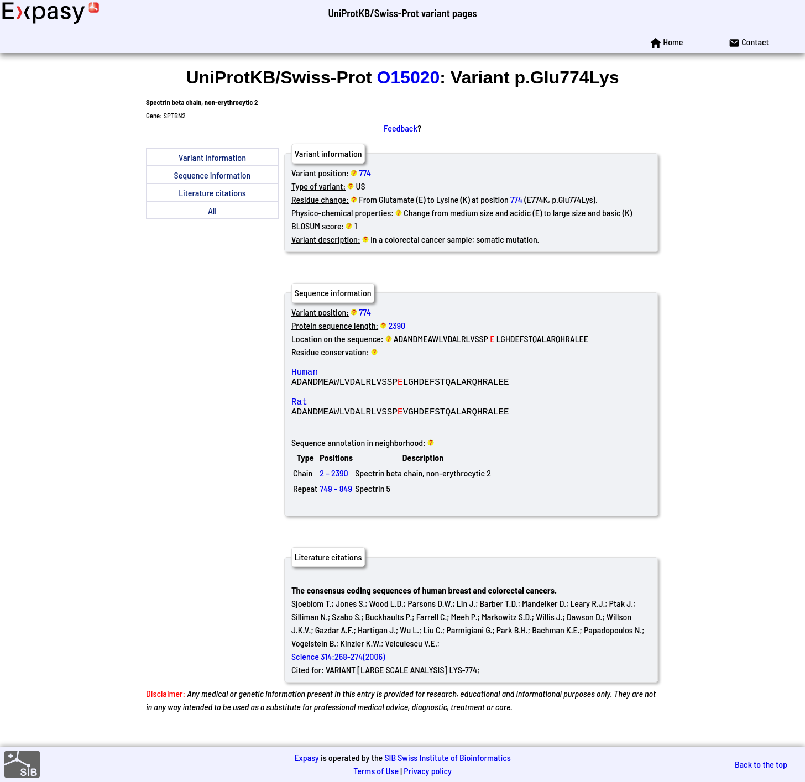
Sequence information (212, 175)
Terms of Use (376, 770)
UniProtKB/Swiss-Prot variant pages (402, 13)
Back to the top (761, 764)
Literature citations (212, 192)
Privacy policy (428, 770)
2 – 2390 (334, 486)
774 (365, 172)
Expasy (306, 757)
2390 (397, 325)
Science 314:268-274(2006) (338, 669)
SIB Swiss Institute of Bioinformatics (447, 757)
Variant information (212, 157)
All (212, 210)
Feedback (400, 128)
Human (371, 374)
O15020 (408, 77)
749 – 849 (336, 501)
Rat (371, 410)
